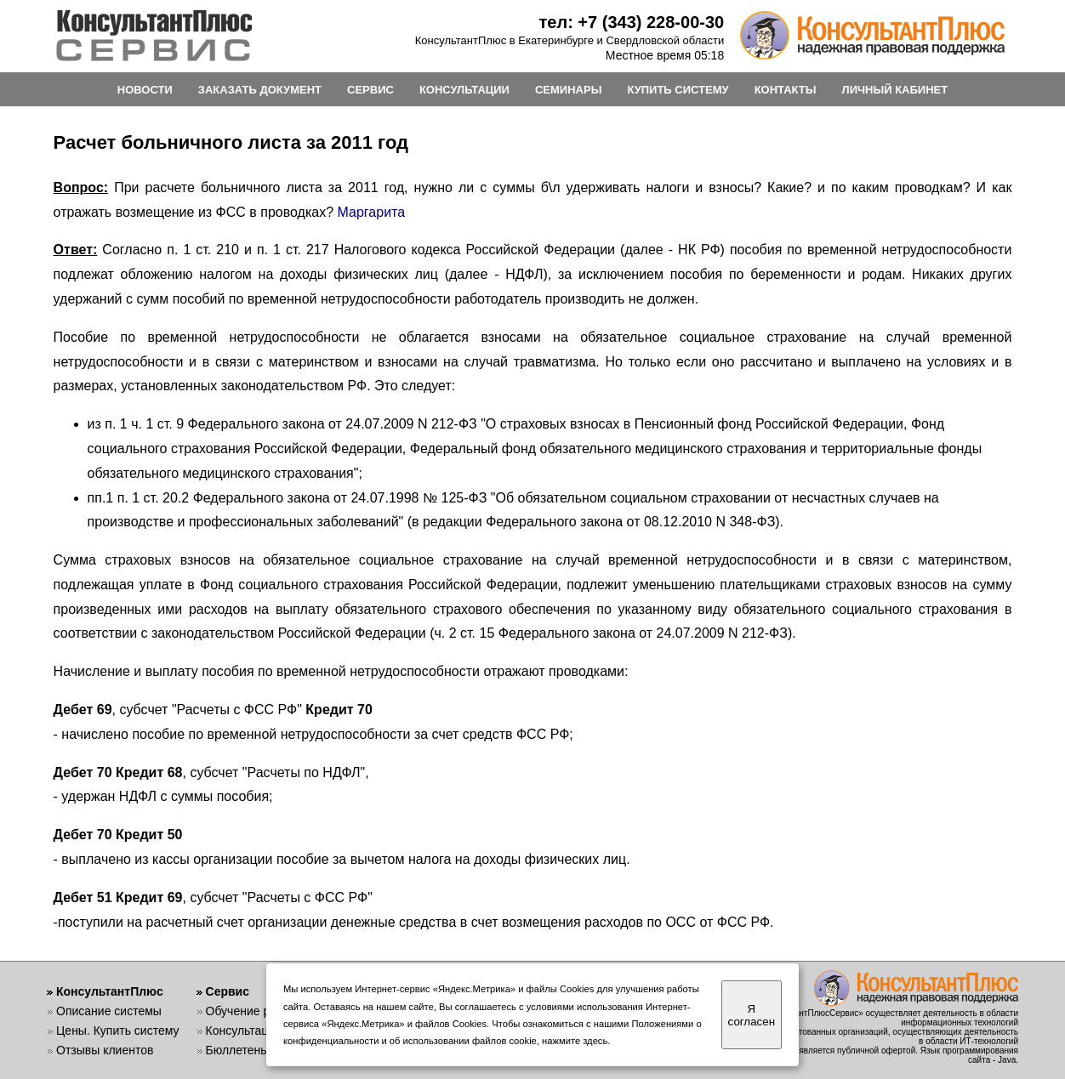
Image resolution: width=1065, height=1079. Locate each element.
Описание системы (109, 1011)
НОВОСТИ (145, 89)
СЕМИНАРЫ (568, 89)
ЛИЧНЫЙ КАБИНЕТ (895, 89)
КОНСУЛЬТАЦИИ (464, 89)
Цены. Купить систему (117, 1030)
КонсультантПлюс (109, 991)
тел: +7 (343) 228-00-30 (632, 22)
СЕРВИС (370, 89)
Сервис (227, 991)
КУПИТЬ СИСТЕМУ (677, 89)
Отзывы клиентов (104, 1050)
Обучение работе (254, 1011)
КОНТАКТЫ (786, 89)
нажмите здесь (574, 1041)
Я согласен (751, 1015)
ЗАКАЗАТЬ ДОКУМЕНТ (260, 89)
